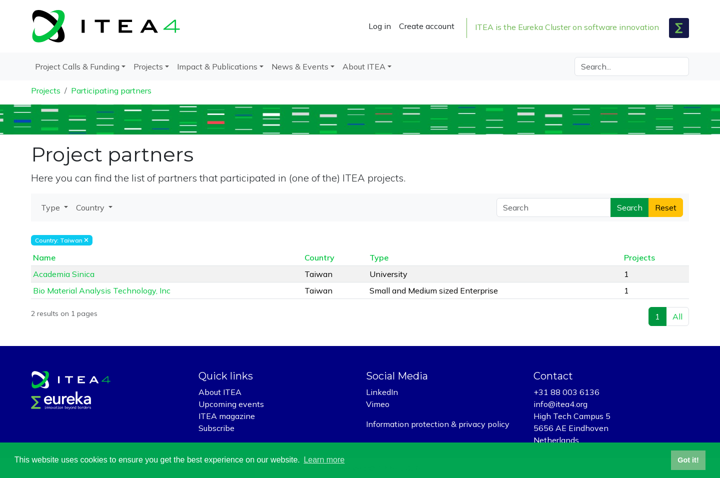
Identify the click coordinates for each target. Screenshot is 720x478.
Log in (379, 26)
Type (379, 257)
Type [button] (51, 207)
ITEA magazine (226, 416)
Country (319, 257)
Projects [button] (148, 67)
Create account (426, 26)
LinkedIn (382, 392)
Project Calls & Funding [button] (77, 67)
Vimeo (378, 404)
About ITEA (220, 392)
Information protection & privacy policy (438, 424)
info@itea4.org (561, 404)
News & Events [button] (300, 67)
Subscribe (216, 428)
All (677, 317)
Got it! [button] (688, 460)
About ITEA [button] (364, 67)
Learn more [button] (324, 460)
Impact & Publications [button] (217, 67)
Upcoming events (231, 404)
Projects (45, 91)
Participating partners (111, 91)
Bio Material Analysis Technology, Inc (101, 291)
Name (44, 257)
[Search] (631, 66)
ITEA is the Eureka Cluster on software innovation (567, 27)
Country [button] (91, 207)
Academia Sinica (63, 274)
